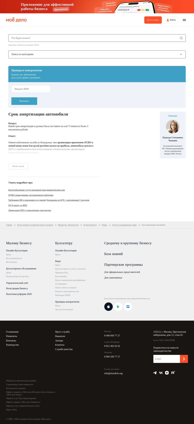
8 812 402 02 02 (112, 346)
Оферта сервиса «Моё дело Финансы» (23, 402)
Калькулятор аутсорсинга (17, 276)
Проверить (24, 101)
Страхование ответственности (19, 384)
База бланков (61, 276)
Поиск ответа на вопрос (66, 288)
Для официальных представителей (122, 272)
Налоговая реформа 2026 (19, 294)
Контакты (11, 340)
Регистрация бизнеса (17, 288)
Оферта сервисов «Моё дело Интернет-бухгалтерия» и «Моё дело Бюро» (30, 393)
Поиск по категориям (22, 54)
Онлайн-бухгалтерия (16, 250)
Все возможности (14, 258)
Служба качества (64, 349)
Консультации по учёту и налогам (70, 269)
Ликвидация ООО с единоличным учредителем (29, 210)
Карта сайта (11, 410)
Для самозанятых (113, 277)
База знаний (113, 254)
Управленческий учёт (17, 283)
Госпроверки (61, 284)
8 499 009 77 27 (112, 335)
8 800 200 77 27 (112, 356)
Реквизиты (11, 336)
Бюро (58, 261)
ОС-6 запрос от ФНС (17, 205)
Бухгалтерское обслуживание (21, 268)
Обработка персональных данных (21, 381)
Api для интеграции (64, 309)
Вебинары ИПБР (62, 295)
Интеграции (11, 262)
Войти (173, 20)
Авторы (59, 340)
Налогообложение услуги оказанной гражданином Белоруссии (36, 190)
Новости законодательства (67, 291)
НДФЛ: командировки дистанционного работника (30, 195)
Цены (8, 254)
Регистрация (153, 20)
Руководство (12, 345)
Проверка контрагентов (67, 301)
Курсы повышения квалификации (70, 280)
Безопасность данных (16, 388)
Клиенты (59, 345)
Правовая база (61, 272)
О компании (12, 331)
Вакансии (60, 336)
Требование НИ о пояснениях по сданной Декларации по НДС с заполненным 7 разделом (48, 200)
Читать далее (18, 166)
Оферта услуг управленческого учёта (23, 406)
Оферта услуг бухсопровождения (21, 398)
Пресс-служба (62, 331)
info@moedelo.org (113, 373)
